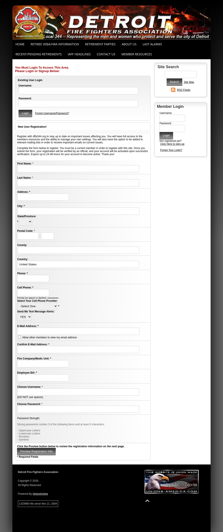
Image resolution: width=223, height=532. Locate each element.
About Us (129, 44)
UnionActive (40, 493)
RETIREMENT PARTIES (100, 44)
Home (20, 44)
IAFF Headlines (79, 54)
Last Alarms (152, 44)
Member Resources (136, 54)
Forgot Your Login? (171, 150)
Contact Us (106, 54)
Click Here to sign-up (172, 144)
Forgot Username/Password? (52, 113)
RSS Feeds (183, 89)
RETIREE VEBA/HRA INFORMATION (55, 44)
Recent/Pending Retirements (38, 54)
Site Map (189, 82)
